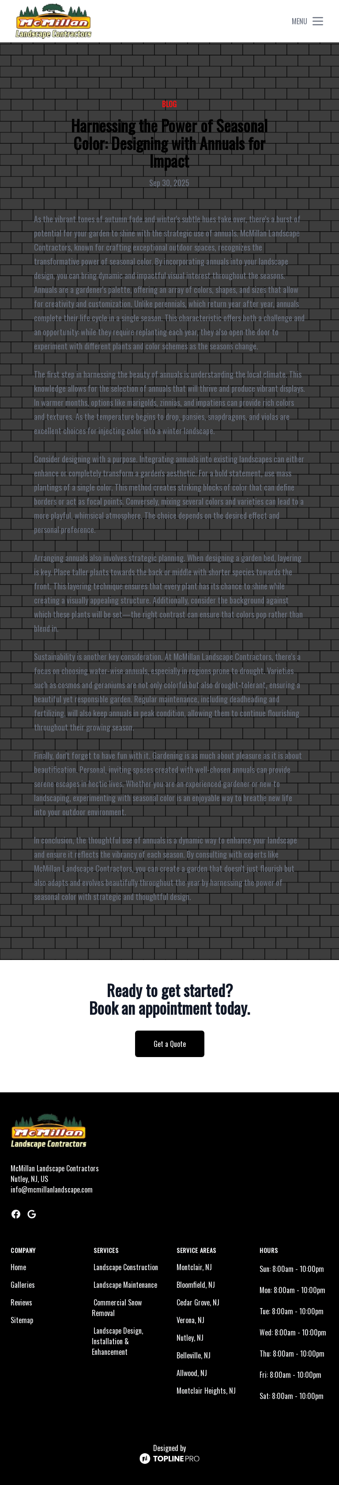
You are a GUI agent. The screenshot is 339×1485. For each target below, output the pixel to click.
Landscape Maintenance (125, 1284)
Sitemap (22, 1320)
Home (18, 1267)
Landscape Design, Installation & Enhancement (117, 1341)
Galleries (23, 1284)
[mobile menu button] (317, 21)
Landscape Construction (126, 1267)
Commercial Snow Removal (117, 1307)
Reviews (21, 1302)
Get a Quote (170, 1044)
